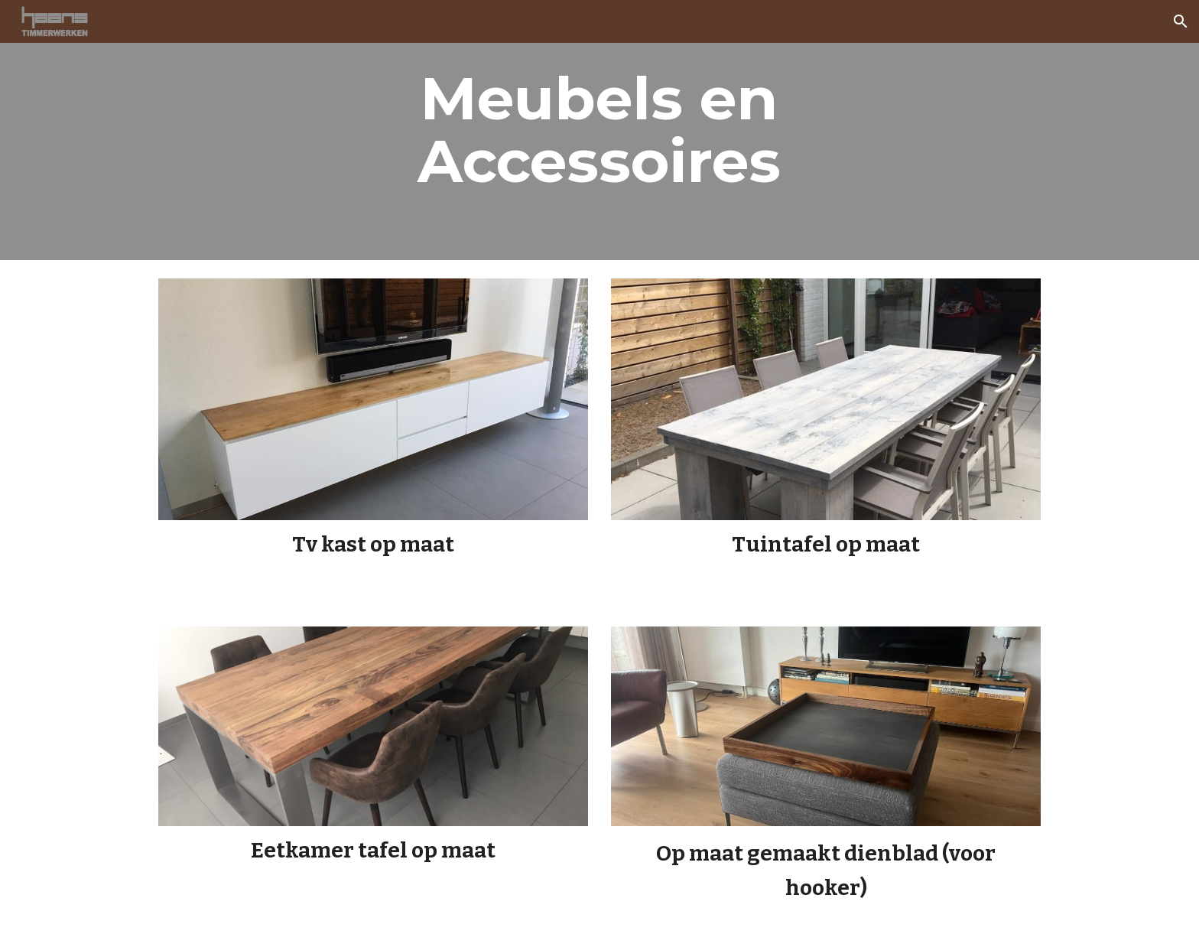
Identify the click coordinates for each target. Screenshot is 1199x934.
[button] (1180, 21)
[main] (599, 130)
